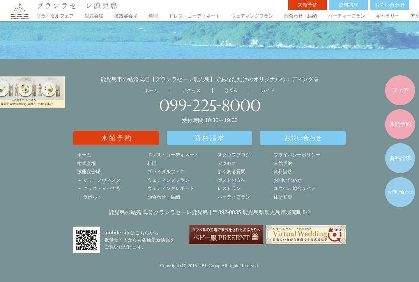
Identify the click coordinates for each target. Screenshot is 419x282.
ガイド (268, 90)
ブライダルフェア (55, 16)
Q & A (231, 90)
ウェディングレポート (170, 188)
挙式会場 (94, 16)
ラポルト (92, 197)
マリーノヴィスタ (101, 180)
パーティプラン (233, 197)
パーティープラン (346, 16)
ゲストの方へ (231, 180)
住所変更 (283, 197)
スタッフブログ (233, 155)
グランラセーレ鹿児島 (77, 6)
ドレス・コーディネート (194, 16)
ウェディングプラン (252, 16)
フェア (400, 90)
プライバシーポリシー (297, 155)
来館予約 (307, 5)
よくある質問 (231, 171)
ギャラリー (388, 16)
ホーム (151, 90)
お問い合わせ (390, 5)
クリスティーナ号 (101, 188)
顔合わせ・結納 (300, 16)
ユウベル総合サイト (295, 188)
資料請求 (348, 5)
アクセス (191, 90)
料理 (153, 16)
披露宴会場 (126, 16)
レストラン (229, 188)
